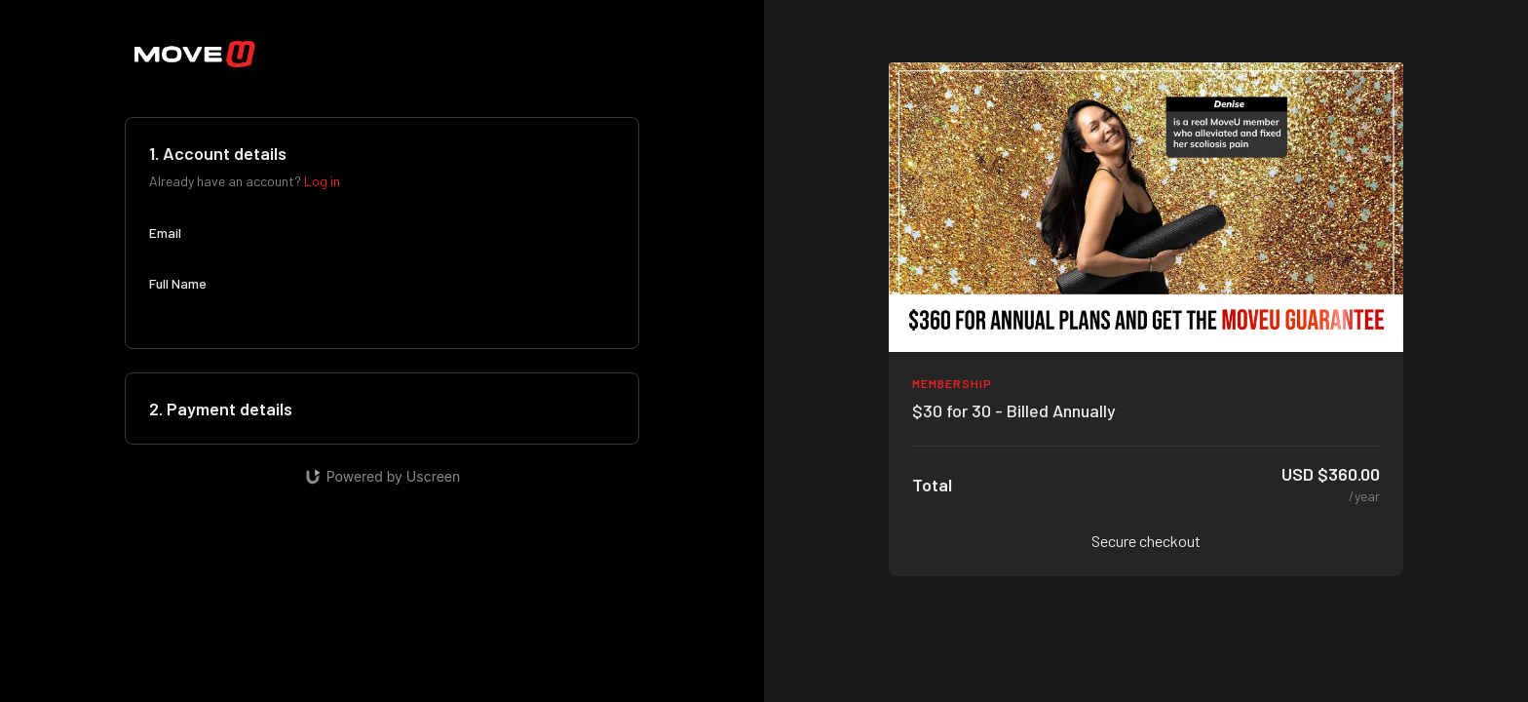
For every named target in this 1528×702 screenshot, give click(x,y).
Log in (322, 181)
